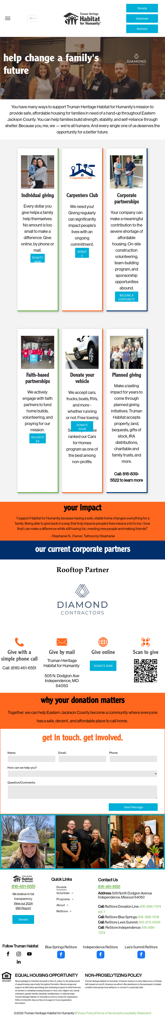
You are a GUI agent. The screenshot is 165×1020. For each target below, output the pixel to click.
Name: (12, 753)
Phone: (113, 753)
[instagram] (18, 954)
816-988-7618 (148, 917)
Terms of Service (107, 1013)
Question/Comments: (21, 782)
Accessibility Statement (135, 1013)
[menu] (7, 18)
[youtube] (29, 954)
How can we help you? (22, 767)
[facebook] (8, 954)
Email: (62, 753)
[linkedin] (18, 962)
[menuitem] (61, 887)
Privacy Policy (85, 1013)
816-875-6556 (149, 922)
